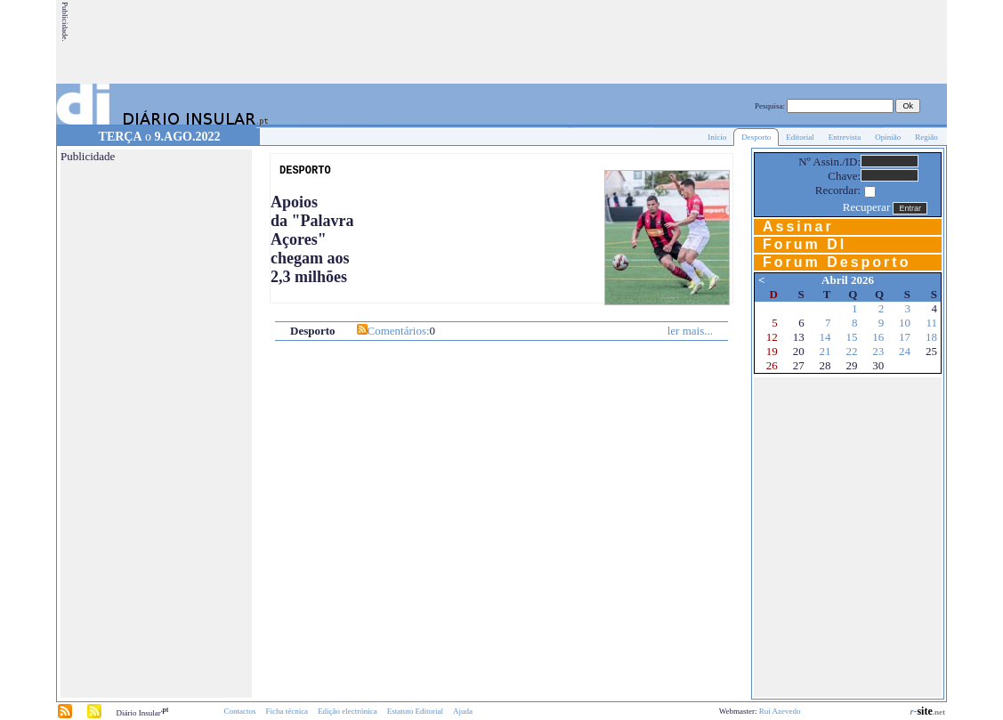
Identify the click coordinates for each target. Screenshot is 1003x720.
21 (825, 351)
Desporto (756, 137)
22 (851, 351)
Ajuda (463, 711)
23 (878, 351)
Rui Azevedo (780, 711)
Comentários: (399, 330)
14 (825, 337)
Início (717, 137)
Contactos (239, 711)
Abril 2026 (847, 280)
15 (851, 337)
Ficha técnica (286, 711)
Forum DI (804, 244)
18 (931, 337)
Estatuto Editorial (415, 711)
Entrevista (845, 137)
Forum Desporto (836, 262)
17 (904, 337)
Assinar (798, 226)
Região (926, 137)
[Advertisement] (621, 42)
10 (904, 322)
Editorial (800, 137)
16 (878, 337)
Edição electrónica (347, 711)
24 (904, 351)
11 (931, 322)
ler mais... (690, 330)
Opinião (888, 137)
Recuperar (866, 207)
